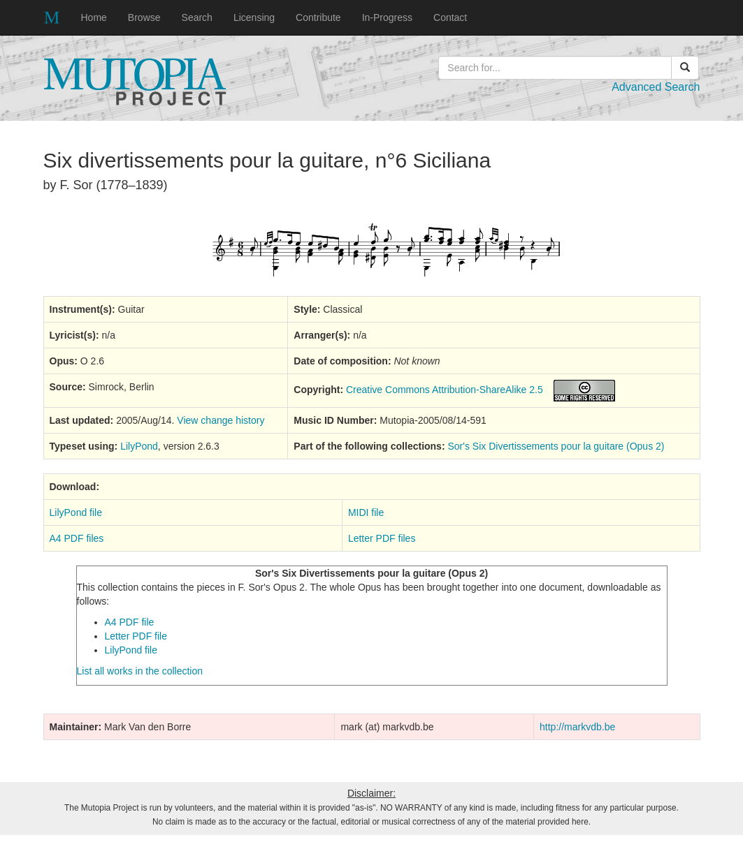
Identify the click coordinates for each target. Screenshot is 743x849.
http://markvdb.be (577, 726)
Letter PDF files (381, 538)
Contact (450, 17)
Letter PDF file (136, 636)
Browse (144, 17)
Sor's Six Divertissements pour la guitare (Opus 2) (555, 446)
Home (94, 17)
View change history (220, 420)
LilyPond (139, 446)
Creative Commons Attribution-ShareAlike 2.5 (444, 389)
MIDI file (366, 512)
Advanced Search (656, 87)
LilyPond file (76, 512)
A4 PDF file (129, 622)
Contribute (318, 17)
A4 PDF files (77, 538)
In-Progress (387, 17)
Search (197, 17)
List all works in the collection (140, 671)
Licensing (254, 17)
